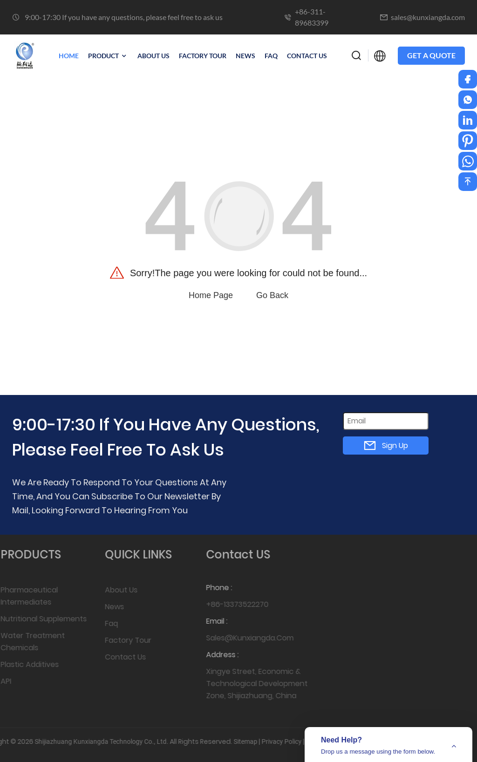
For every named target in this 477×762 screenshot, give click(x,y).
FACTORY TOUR (202, 56)
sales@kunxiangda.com (428, 17)
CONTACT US (307, 56)
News (107, 606)
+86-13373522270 (227, 604)
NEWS (245, 56)
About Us (114, 590)
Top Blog (279, 741)
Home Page (211, 295)
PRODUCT (108, 55)
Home (69, 56)
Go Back (272, 295)
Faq (271, 56)
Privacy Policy (243, 741)
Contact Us (118, 657)
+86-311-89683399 (311, 17)
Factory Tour (121, 640)
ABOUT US (153, 56)
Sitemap (206, 741)
